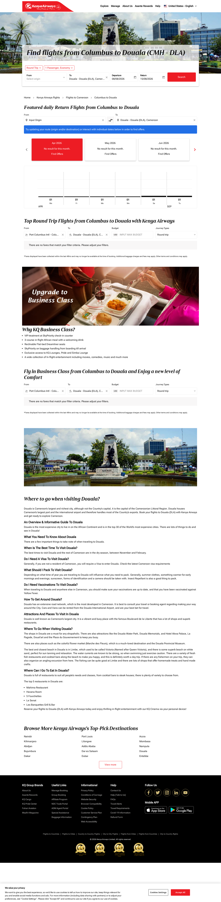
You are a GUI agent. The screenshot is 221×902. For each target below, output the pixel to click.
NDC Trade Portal (60, 804)
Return (143, 75)
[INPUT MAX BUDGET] (134, 234)
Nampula (144, 746)
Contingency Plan (89, 817)
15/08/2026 (146, 78)
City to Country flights (169, 834)
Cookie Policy (87, 808)
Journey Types (162, 228)
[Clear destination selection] (195, 120)
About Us (127, 6)
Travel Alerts (116, 804)
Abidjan (28, 746)
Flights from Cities (128, 834)
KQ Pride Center (29, 804)
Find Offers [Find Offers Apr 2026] (57, 153)
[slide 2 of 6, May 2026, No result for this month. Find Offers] (110, 150)
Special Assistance (60, 812)
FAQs (113, 799)
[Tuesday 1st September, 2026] (179, 196)
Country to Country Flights (89, 834)
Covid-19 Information (120, 812)
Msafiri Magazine (30, 812)
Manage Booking (60, 790)
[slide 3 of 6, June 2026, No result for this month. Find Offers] (163, 150)
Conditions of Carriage (91, 795)
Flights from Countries (148, 834)
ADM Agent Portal (60, 808)
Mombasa (144, 741)
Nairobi (28, 736)
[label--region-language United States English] (180, 6)
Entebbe (143, 756)
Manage (115, 6)
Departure (116, 75)
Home (27, 97)
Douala (143, 751)
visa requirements (160, 563)
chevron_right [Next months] (194, 149)
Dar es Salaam (90, 751)
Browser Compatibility (91, 804)
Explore (104, 6)
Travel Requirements (120, 808)
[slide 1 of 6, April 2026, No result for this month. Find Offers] (57, 150)
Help (157, 6)
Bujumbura (30, 751)
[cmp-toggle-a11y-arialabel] (110, 120)
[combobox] (44, 79)
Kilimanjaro (30, 741)
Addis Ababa (88, 746)
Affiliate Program (59, 799)
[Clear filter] (62, 234)
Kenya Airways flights (48, 97)
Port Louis (87, 736)
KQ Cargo (26, 799)
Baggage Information (62, 817)
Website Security (88, 799)
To (70, 75)
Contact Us (115, 790)
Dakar (27, 756)
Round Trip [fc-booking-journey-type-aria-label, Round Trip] (32, 67)
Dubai (85, 756)
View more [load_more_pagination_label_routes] (110, 764)
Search (181, 77)
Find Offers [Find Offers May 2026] (110, 153)
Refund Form (116, 817)
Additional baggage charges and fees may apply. (136, 256)
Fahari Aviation (29, 808)
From (29, 75)
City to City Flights (110, 834)
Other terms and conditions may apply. (172, 256)
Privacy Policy (87, 790)
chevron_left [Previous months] (26, 149)
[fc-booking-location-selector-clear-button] (107, 77)
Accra (142, 736)
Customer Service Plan (91, 812)
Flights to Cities (68, 834)
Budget (115, 228)
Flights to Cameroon (77, 97)
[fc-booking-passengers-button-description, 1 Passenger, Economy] (57, 68)
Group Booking (59, 795)
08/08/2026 (118, 78)
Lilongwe (87, 741)
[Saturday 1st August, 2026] (153, 196)
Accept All (180, 892)
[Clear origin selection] (103, 120)
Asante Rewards (144, 6)
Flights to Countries (51, 834)
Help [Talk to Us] (118, 795)
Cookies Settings (158, 892)
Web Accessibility (89, 821)
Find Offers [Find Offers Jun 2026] (164, 153)
